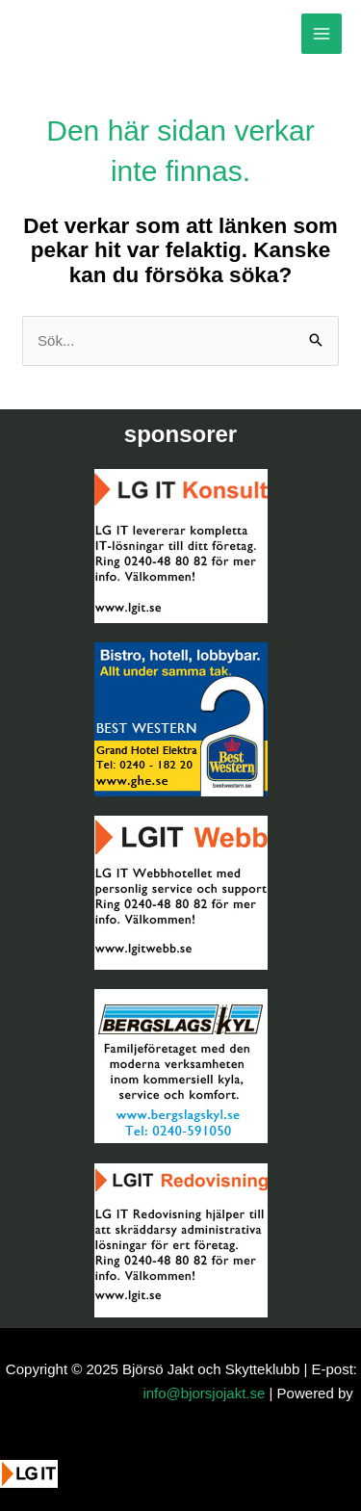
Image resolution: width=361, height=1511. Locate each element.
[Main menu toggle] (322, 34)
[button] (41, 1489)
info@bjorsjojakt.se (203, 1393)
